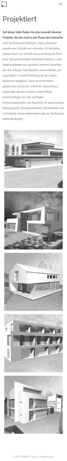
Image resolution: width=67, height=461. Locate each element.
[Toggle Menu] (60, 4)
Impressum (47, 456)
